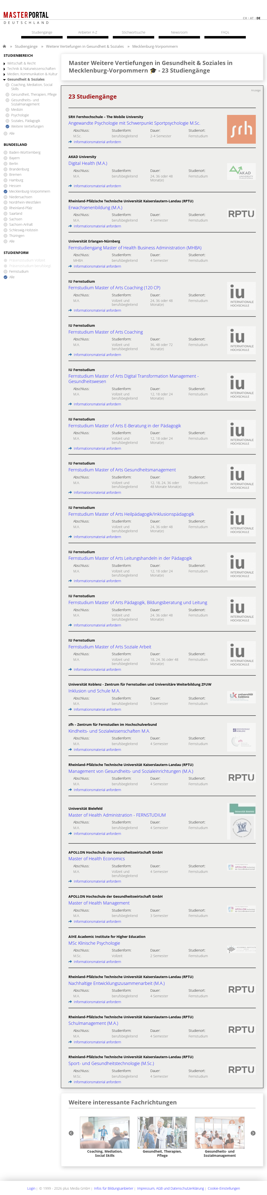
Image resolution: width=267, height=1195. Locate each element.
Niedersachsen (20, 197)
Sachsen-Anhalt (21, 225)
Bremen (15, 175)
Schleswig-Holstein (23, 230)
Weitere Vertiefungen (27, 126)
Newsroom (179, 32)
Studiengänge (26, 46)
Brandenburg (19, 169)
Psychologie (20, 115)
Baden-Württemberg (24, 152)
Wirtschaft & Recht (21, 63)
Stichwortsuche (133, 32)
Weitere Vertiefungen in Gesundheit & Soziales (85, 46)
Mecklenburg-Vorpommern (155, 46)
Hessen (15, 186)
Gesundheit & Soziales (26, 79)
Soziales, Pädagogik (25, 121)
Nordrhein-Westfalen (25, 202)
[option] (105, 1137)
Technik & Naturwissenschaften (31, 69)
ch (245, 18)
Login (31, 1188)
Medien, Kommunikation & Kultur (32, 74)
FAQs (225, 32)
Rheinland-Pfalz (20, 208)
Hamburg (16, 180)
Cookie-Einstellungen (224, 1188)
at (252, 18)
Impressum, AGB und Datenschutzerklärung (170, 1188)
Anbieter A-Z (87, 32)
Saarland (15, 214)
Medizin (17, 110)
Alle (12, 133)
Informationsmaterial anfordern (94, 142)
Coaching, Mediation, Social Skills (31, 87)
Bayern (14, 158)
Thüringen (16, 236)
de (258, 18)
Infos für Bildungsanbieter (113, 1188)
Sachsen (15, 219)
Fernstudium (19, 272)
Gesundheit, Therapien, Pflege (34, 95)
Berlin (13, 164)
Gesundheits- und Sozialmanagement (25, 102)
